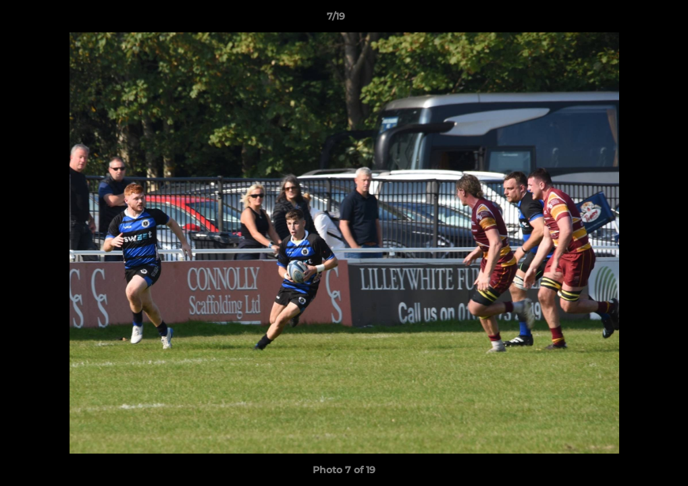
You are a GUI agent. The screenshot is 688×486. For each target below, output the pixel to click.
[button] (631, 20)
